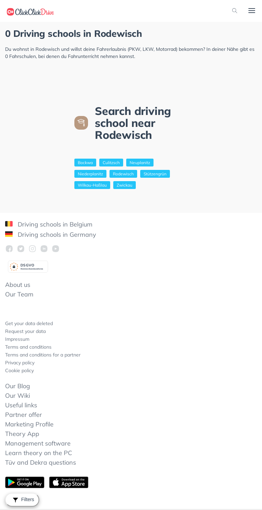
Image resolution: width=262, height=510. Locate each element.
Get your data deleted (29, 323)
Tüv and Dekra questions (40, 462)
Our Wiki (17, 395)
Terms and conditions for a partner (43, 355)
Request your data (25, 331)
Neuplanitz (140, 162)
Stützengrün (155, 173)
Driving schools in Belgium (48, 224)
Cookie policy (19, 370)
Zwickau (124, 185)
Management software (38, 443)
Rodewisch (123, 173)
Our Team (19, 294)
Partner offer (23, 415)
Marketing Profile (29, 424)
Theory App (22, 434)
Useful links (21, 405)
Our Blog (17, 386)
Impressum (17, 339)
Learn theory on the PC (38, 453)
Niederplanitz (90, 173)
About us (17, 285)
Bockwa (85, 162)
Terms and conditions (28, 347)
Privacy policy (19, 363)
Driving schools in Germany (50, 234)
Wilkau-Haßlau (92, 185)
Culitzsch (111, 162)
